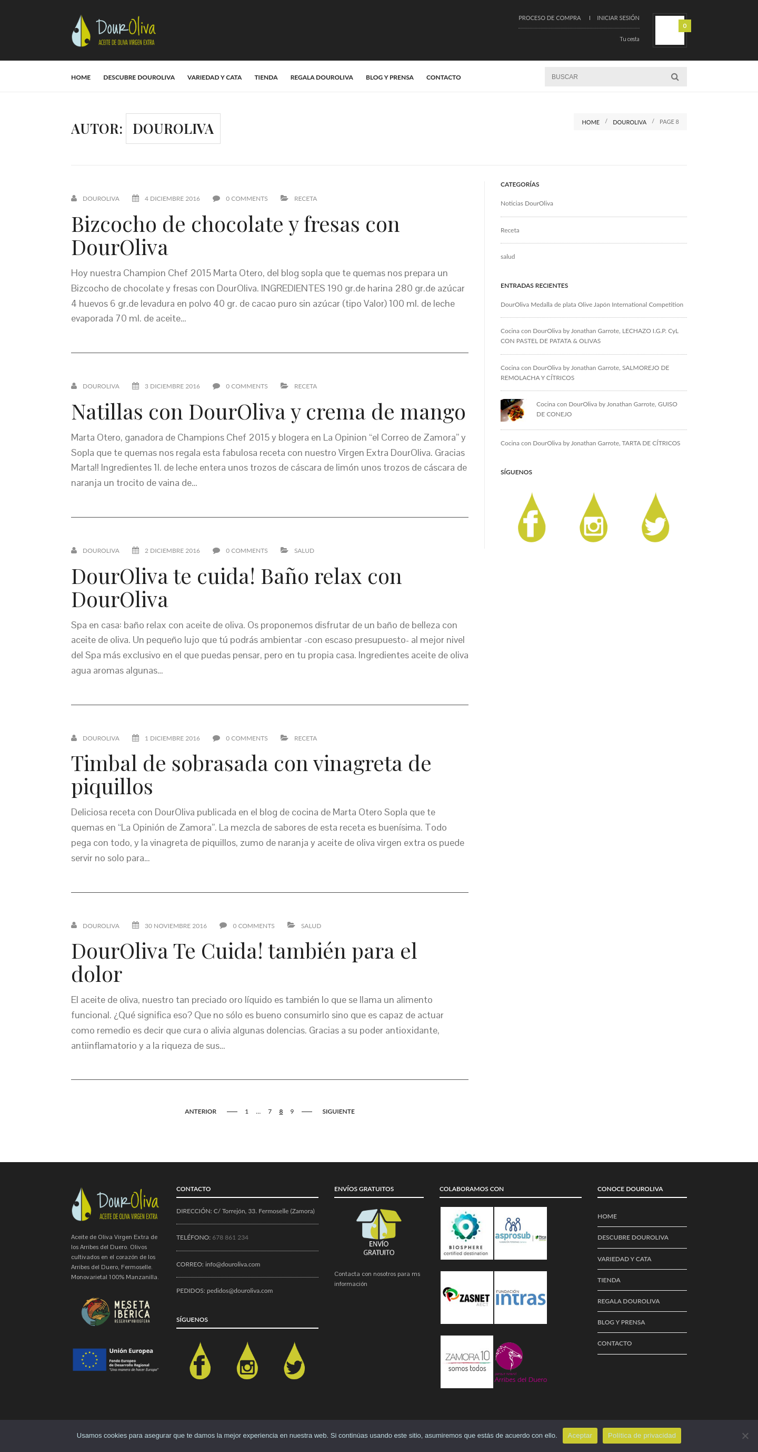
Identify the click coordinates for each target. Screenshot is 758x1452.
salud (304, 550)
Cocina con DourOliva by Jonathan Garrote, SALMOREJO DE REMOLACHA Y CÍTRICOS (585, 373)
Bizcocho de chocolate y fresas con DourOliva (235, 234)
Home (81, 77)
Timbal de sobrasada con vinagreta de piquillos (251, 774)
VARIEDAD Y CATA (214, 77)
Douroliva (101, 198)
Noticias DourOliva (527, 203)
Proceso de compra (549, 17)
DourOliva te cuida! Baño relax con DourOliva (236, 586)
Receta (305, 198)
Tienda (265, 77)
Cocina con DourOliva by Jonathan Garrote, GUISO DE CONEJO (606, 409)
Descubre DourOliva (139, 77)
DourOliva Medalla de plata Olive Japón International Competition (592, 304)
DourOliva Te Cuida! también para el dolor (244, 961)
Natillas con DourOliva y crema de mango (268, 411)
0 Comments (240, 198)
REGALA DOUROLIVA (322, 77)
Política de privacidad (642, 1435)
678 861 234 (230, 1237)
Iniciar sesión (618, 17)
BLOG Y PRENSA (390, 77)
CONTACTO (443, 77)
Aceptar (580, 1435)
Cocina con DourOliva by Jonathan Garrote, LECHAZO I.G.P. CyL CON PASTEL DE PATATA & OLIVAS (590, 336)
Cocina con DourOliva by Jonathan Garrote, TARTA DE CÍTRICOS (591, 443)
